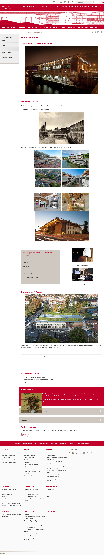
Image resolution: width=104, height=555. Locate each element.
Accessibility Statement (83, 443)
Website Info (63, 443)
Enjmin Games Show (29, 457)
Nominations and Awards (7, 44)
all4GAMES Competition (30, 455)
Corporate (6, 486)
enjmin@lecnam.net (28, 436)
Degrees (49, 450)
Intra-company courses (8, 501)
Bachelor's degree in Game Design (56, 466)
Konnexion (2, 553)
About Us (28, 32)
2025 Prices (25, 434)
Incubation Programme (8, 498)
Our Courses (50, 453)
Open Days (27, 460)
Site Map (72, 443)
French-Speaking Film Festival (32, 471)
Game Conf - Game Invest (31, 475)
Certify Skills (51, 486)
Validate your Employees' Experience (11, 505)
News (3, 40)
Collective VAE (50, 492)
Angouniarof (27, 462)
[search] (84, 2)
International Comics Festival (31, 469)
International (29, 486)
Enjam (26, 466)
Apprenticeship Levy (7, 494)
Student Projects (27, 443)
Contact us (17, 443)
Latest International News (30, 496)
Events (26, 450)
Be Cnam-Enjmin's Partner (9, 489)
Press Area (54, 443)
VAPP (48, 494)
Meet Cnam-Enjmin (7, 37)
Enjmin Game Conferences (31, 464)
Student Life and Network (6, 53)
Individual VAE (50, 489)
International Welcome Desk (31, 494)
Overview (26, 514)
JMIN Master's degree (52, 468)
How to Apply (29, 511)
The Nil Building (37, 32)
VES (48, 496)
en (102, 2)
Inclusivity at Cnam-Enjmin (7, 58)
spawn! (26, 453)
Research (5, 511)
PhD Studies (5, 516)
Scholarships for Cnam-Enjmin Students (34, 492)
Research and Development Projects (11, 503)
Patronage (4, 496)
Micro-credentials (51, 455)
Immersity (26, 473)
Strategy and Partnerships (31, 489)
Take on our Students (7, 492)
